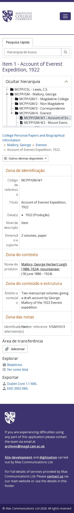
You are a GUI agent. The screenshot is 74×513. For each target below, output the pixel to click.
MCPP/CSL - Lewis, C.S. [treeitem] (28, 89)
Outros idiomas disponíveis (24, 158)
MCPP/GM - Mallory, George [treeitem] (32, 94)
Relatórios (12, 365)
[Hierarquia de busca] (32, 52)
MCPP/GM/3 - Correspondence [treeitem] (39, 108)
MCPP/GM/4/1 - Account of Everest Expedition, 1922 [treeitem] (45, 117)
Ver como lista (15, 369)
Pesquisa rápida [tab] (17, 42)
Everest (41, 145)
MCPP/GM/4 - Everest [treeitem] (32, 113)
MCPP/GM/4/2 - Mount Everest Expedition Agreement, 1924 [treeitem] (45, 122)
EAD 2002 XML (15, 388)
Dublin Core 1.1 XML (19, 384)
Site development (18, 457)
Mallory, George (19, 145)
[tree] (37, 107)
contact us (55, 476)
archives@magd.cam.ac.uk (25, 446)
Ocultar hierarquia (23, 81)
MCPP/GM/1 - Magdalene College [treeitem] (41, 99)
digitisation (48, 457)
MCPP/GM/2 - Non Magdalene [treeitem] (39, 103)
